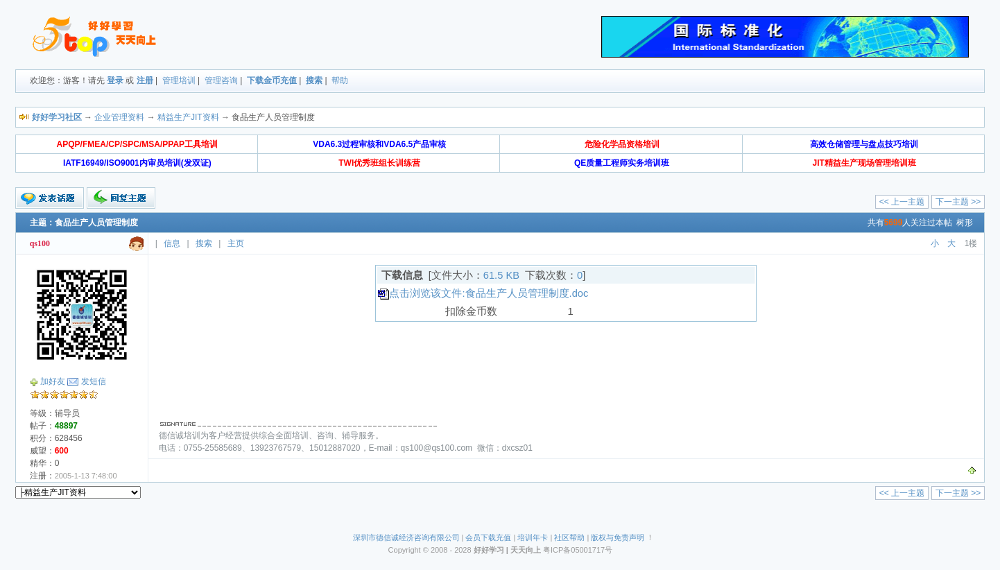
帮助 (339, 80)
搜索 (314, 80)
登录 (115, 80)
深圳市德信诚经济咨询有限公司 (406, 537)
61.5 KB (501, 275)
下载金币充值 (272, 80)
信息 (172, 243)
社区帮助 (569, 537)
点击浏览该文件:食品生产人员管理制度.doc (488, 293)
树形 (964, 222)
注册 (145, 80)
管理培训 (179, 80)
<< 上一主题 (901, 202)
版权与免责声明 (617, 537)
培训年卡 (532, 537)
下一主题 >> (958, 202)
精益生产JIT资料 (188, 117)
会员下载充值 (488, 537)
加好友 (52, 381)
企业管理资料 (119, 117)
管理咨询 (221, 80)
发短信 (93, 381)
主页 (235, 243)
